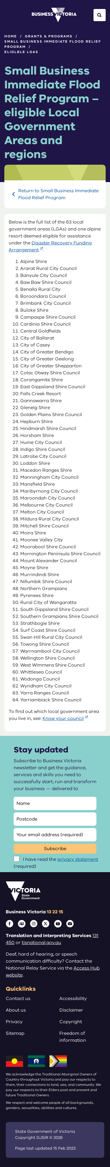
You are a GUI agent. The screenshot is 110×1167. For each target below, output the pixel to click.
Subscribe (55, 848)
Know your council (63, 718)
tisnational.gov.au (41, 942)
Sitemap (15, 1033)
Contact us (18, 998)
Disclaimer (71, 1010)
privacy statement (77, 859)
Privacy (14, 1022)
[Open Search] (100, 15)
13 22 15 (55, 912)
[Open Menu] (10, 15)
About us (16, 1010)
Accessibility (73, 998)
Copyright (70, 1022)
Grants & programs (49, 36)
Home (10, 36)
